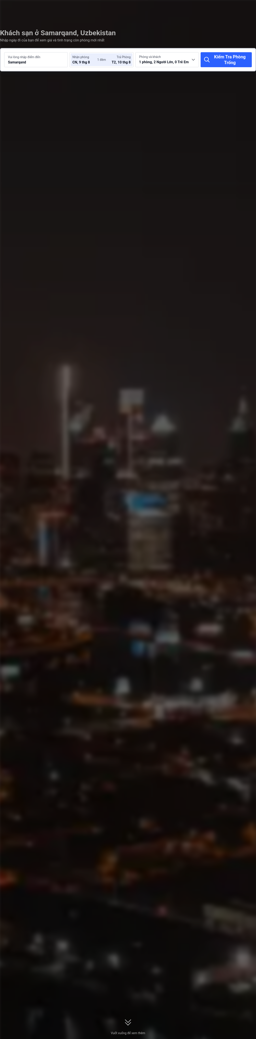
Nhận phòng (80, 57)
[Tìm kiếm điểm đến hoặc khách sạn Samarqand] (36, 59)
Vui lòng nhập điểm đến (24, 57)
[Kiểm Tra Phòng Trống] (226, 59)
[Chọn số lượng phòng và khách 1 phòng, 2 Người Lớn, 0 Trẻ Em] (167, 59)
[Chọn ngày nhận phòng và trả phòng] (86, 59)
